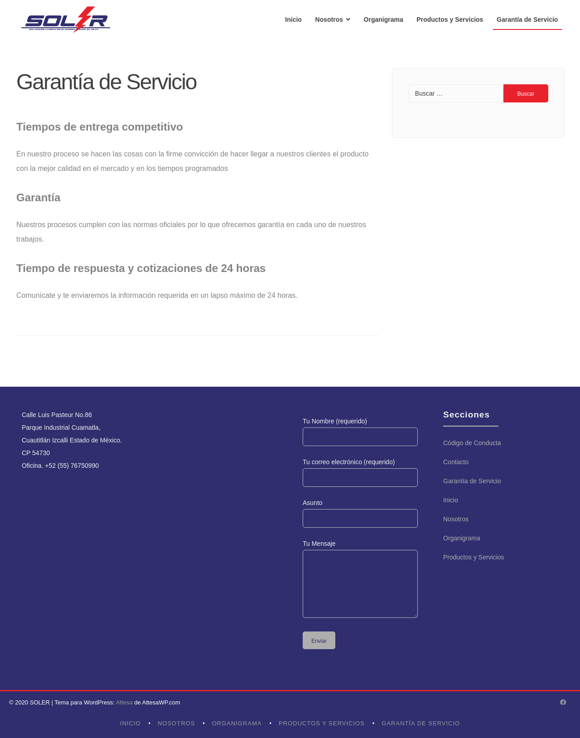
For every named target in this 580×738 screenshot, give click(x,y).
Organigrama (383, 19)
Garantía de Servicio (527, 19)
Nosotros (329, 19)
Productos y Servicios (449, 19)
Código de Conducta (472, 443)
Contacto (456, 462)
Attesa (124, 702)
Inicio (293, 19)
